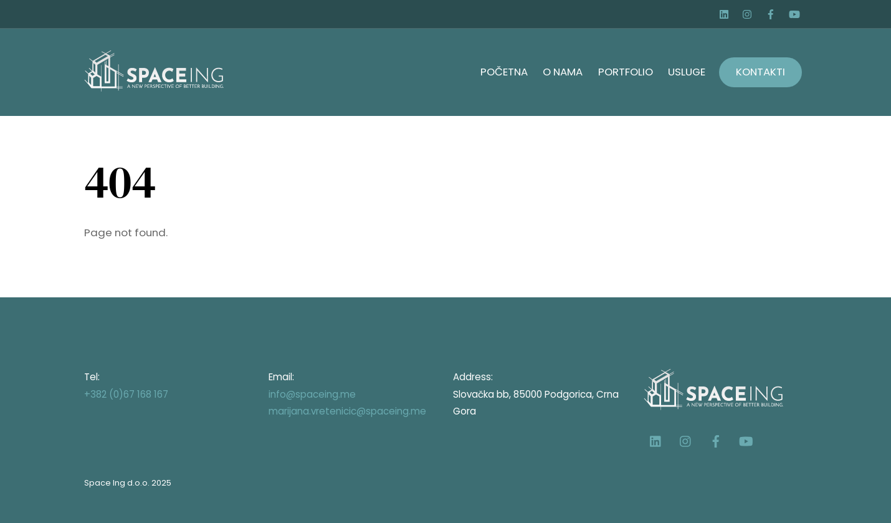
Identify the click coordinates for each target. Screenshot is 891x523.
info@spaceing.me (312, 394)
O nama (563, 71)
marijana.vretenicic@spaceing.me (347, 411)
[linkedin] (726, 12)
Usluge (686, 71)
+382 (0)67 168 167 (126, 394)
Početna (504, 71)
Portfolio (625, 71)
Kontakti (760, 71)
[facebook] (772, 12)
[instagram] (749, 12)
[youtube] (795, 12)
